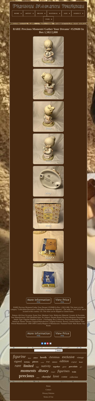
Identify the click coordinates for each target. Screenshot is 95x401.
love (56, 376)
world (42, 362)
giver (64, 367)
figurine (19, 356)
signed (18, 361)
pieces (35, 361)
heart (81, 362)
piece (38, 377)
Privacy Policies (48, 393)
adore (35, 358)
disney (43, 370)
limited (28, 366)
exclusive (68, 357)
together (56, 366)
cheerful (46, 376)
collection (74, 377)
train (74, 372)
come (64, 376)
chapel (53, 372)
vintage (80, 357)
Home (48, 386)
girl (81, 367)
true (48, 362)
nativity (46, 366)
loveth (43, 357)
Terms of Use (48, 397)
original (74, 362)
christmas (54, 357)
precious (26, 375)
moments (28, 370)
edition (64, 361)
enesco (54, 362)
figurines (64, 371)
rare (18, 366)
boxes (29, 358)
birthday (27, 362)
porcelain (73, 366)
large (37, 367)
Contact (48, 390)
